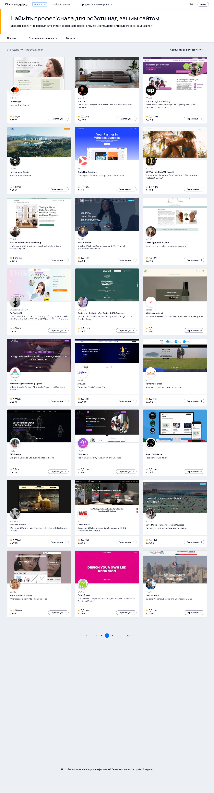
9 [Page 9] (117, 645)
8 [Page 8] (112, 645)
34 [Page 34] (128, 645)
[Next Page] (133, 645)
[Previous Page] (81, 645)
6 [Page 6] (102, 645)
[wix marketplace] (16, 4)
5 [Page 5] (96, 645)
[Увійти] (203, 4)
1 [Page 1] (86, 645)
